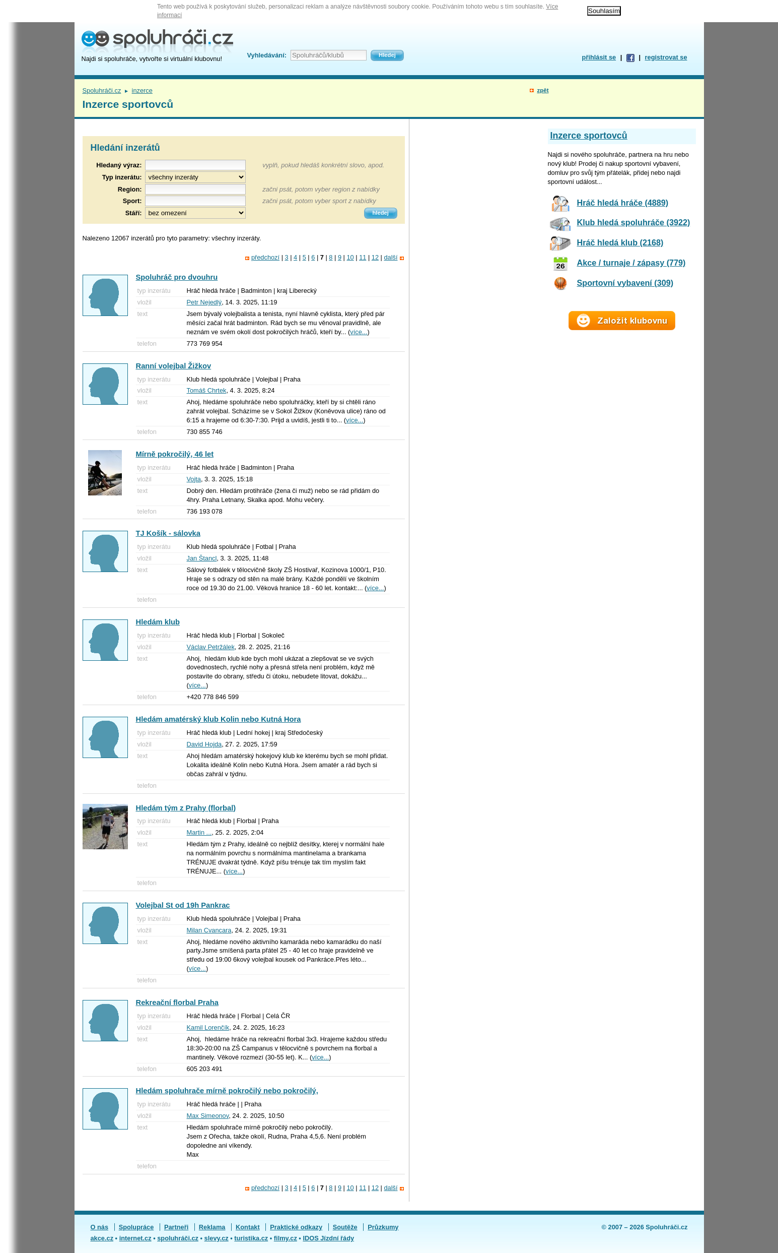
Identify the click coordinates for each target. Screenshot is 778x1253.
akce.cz (102, 1238)
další (390, 257)
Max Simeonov (208, 1115)
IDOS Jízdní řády (328, 1238)
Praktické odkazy (296, 1227)
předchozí (265, 257)
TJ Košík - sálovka (168, 533)
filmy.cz (285, 1238)
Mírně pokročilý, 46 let (175, 454)
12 (375, 257)
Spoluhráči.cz (102, 90)
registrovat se (666, 57)
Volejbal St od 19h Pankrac (183, 905)
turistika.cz (251, 1238)
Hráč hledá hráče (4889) (623, 202)
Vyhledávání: (267, 55)
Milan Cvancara (209, 930)
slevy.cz (216, 1238)
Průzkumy (383, 1227)
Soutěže (345, 1227)
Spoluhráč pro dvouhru (177, 277)
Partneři (176, 1227)
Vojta (194, 479)
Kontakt (248, 1227)
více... (358, 332)
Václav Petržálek (211, 647)
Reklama (212, 1227)
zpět (542, 90)
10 (349, 257)
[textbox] (195, 189)
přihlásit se (599, 57)
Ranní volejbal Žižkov (173, 366)
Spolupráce (136, 1227)
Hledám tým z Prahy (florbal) (186, 808)
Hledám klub (158, 622)
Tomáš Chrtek (207, 390)
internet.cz (135, 1238)
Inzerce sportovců (588, 136)
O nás (100, 1227)
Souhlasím (604, 11)
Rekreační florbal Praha (177, 1002)
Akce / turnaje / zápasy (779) (631, 262)
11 (362, 257)
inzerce (142, 90)
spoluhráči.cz (177, 1238)
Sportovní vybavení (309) (625, 282)
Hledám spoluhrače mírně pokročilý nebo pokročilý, (227, 1091)
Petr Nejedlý (204, 302)
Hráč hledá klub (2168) (620, 242)
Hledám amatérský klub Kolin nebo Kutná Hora (218, 719)
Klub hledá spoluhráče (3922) (633, 222)
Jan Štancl (202, 558)
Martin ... (199, 832)
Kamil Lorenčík (208, 1027)
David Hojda (204, 744)
